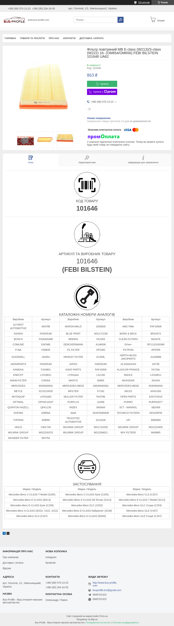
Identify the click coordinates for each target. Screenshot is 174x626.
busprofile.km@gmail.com (107, 590)
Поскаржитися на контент (98, 622)
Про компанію (11, 557)
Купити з (104, 91)
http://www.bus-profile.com (105, 584)
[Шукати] (121, 20)
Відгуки (7, 568)
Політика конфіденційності (126, 622)
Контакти (69, 38)
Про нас (54, 38)
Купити (105, 84)
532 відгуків (144, 2)
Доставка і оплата (91, 38)
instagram (50, 557)
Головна (10, 38)
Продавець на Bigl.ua (87, 619)
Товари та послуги (32, 38)
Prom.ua (104, 616)
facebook (50, 562)
